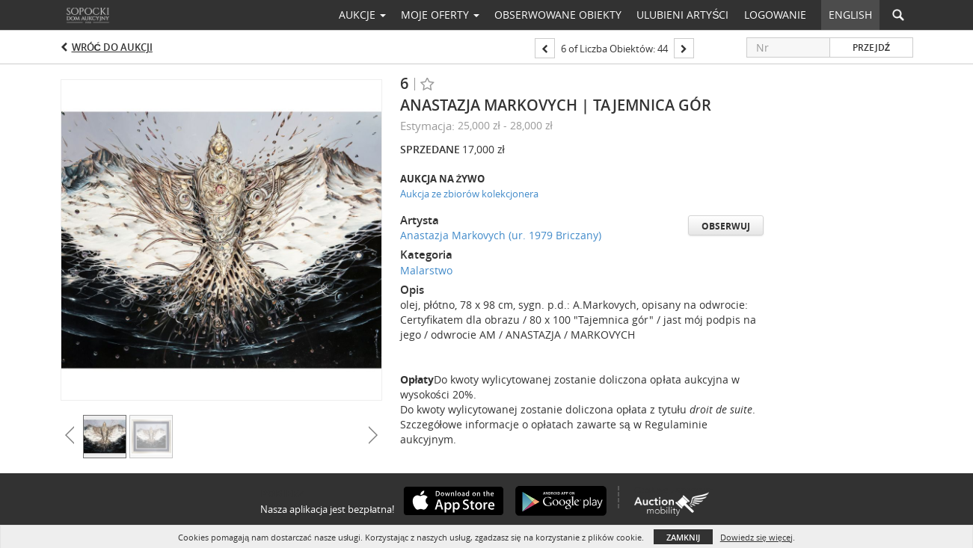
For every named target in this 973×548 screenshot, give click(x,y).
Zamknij (683, 537)
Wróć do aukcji (112, 47)
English (850, 14)
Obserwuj (726, 226)
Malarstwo (426, 270)
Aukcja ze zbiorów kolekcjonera (469, 193)
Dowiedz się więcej (756, 537)
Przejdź (871, 47)
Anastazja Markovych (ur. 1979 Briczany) (500, 235)
